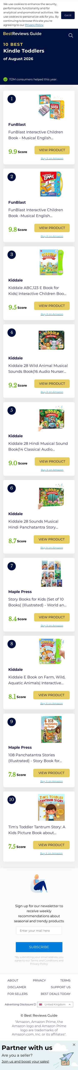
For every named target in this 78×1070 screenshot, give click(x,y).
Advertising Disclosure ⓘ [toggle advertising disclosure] (20, 1004)
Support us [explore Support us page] (61, 987)
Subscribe (39, 947)
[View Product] (39, 127)
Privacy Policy (34, 25)
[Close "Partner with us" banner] (74, 1044)
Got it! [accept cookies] (67, 15)
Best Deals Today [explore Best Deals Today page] (56, 994)
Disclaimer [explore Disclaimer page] (16, 987)
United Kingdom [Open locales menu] (55, 1004)
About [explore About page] (12, 980)
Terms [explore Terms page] (65, 980)
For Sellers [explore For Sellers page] (17, 994)
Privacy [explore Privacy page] (39, 980)
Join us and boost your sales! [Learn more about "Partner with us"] (25, 1062)
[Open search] (71, 35)
